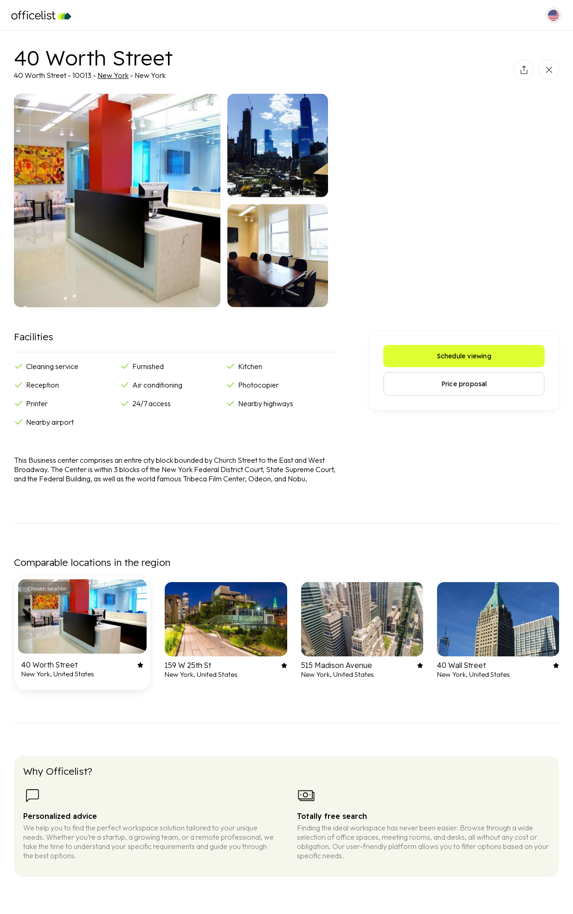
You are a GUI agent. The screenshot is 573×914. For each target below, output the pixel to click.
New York (113, 75)
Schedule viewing (464, 356)
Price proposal (464, 384)
